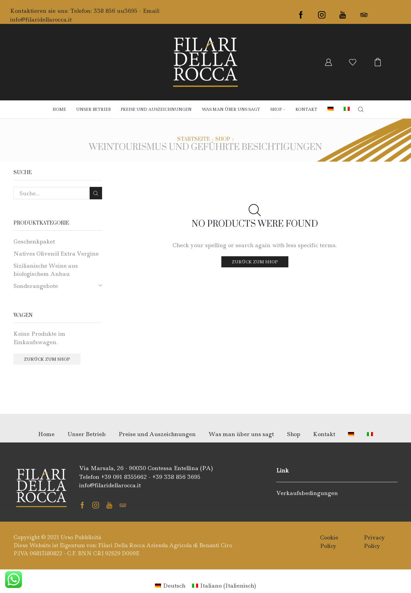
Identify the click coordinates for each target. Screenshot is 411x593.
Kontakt (306, 109)
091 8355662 (130, 477)
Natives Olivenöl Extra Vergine (56, 253)
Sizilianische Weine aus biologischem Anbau (45, 269)
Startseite (193, 139)
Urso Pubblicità (81, 537)
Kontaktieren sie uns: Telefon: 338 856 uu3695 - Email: (85, 10)
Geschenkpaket (34, 241)
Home (59, 109)
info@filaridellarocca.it (41, 19)
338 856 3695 (182, 477)
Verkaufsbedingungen (307, 493)
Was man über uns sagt (231, 109)
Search (96, 193)
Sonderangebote (35, 286)
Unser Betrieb (93, 109)
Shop (277, 109)
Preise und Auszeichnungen (156, 109)
